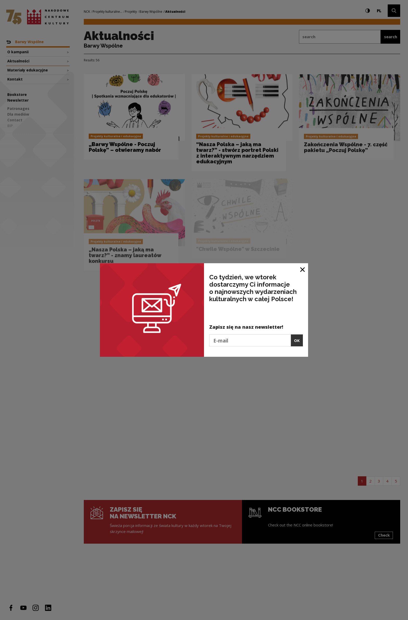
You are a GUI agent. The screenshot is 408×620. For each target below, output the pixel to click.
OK (297, 340)
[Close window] (302, 269)
